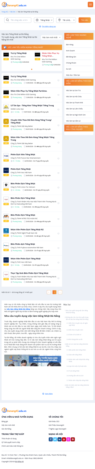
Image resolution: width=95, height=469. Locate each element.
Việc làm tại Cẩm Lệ (73, 121)
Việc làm (13, 12)
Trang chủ (5, 12)
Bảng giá (5, 421)
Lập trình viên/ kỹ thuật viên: (78, 366)
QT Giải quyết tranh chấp (11, 442)
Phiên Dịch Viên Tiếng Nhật (23, 154)
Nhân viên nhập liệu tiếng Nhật (78, 380)
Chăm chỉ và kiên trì (75, 335)
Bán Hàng (69, 44)
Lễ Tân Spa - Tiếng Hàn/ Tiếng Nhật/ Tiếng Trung (32, 105)
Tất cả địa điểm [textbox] (69, 20)
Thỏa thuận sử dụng (9, 438)
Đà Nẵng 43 (19, 461)
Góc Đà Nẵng (6, 429)
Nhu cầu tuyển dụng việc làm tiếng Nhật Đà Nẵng (77, 311)
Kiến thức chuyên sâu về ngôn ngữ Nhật (78, 324)
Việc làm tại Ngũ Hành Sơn (76, 115)
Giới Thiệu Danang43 (56, 425)
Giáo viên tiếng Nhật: (75, 355)
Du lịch (68, 69)
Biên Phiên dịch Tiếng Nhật (23, 244)
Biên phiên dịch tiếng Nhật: (77, 350)
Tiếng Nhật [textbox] (45, 20)
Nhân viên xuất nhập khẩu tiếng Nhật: (79, 360)
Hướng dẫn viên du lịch (76, 376)
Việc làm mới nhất (8, 425)
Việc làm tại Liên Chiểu (74, 109)
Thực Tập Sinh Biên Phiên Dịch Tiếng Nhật (29, 273)
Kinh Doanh (70, 51)
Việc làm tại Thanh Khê (74, 103)
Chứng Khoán (71, 63)
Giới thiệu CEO (54, 421)
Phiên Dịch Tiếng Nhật (21, 169)
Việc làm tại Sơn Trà (73, 90)
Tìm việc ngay (84, 21)
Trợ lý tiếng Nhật (74, 371)
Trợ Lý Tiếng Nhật (19, 53)
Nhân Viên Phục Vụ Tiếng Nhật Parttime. (50, 56)
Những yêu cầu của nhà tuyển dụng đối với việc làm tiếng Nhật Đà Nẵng (77, 318)
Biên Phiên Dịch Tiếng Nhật (23, 183)
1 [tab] (31, 69)
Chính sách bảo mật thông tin (12, 446)
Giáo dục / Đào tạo (73, 75)
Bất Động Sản (71, 57)
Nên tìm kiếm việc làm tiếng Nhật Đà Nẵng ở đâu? (77, 386)
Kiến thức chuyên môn (76, 330)
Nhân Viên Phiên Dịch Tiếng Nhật (26, 258)
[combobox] (44, 20)
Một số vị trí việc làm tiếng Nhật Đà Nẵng (77, 345)
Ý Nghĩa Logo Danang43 (57, 429)
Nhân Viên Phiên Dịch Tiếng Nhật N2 (27, 229)
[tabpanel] (32, 59)
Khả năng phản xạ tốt (75, 339)
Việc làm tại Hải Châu (74, 96)
